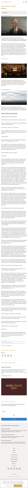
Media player (14, 461)
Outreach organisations (6, 440)
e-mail (8, 336)
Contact (14, 450)
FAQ (14, 452)
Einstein (9, 233)
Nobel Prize (14, 474)
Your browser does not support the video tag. (14, 26)
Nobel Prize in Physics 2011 (8, 350)
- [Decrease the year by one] (2, 415)
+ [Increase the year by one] (25, 415)
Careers (14, 463)
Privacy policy (14, 454)
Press (14, 448)
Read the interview (4, 58)
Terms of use (14, 457)
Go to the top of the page (5, 345)
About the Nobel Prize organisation (10, 425)
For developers (14, 459)
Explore (14, 419)
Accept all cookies (17, 485)
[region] (14, 483)
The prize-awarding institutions (8, 434)
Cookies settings (9, 485)
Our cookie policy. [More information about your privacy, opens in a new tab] (20, 483)
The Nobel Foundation (6, 428)
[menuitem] (14, 448)
